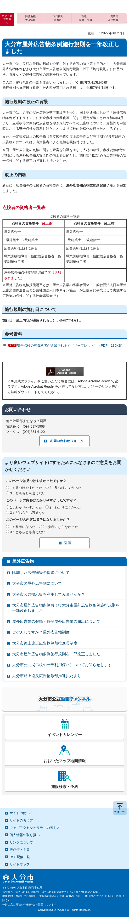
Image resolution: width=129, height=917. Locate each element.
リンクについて (21, 842)
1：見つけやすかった (26, 488)
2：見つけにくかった (66, 488)
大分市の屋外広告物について (37, 583)
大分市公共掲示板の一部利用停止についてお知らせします (62, 665)
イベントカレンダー (64, 735)
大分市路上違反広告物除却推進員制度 (44, 643)
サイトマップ (20, 864)
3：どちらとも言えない (27, 493)
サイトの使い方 (21, 813)
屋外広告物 (23, 561)
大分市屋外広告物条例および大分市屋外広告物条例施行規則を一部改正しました (65, 607)
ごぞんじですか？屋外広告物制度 (41, 632)
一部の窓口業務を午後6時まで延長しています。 (30, 904)
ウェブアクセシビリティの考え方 (35, 828)
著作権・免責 (20, 849)
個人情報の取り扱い (25, 835)
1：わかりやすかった (26, 507)
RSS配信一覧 (20, 857)
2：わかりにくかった (66, 507)
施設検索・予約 (64, 787)
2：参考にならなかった (60, 527)
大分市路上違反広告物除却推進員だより (46, 676)
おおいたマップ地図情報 (65, 761)
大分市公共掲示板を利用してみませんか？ (48, 594)
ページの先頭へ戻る (120, 808)
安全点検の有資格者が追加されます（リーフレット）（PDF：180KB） (70, 345)
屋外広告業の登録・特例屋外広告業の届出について (56, 621)
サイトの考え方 (21, 820)
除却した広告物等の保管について (41, 573)
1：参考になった (22, 527)
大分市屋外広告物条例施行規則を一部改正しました (56, 654)
